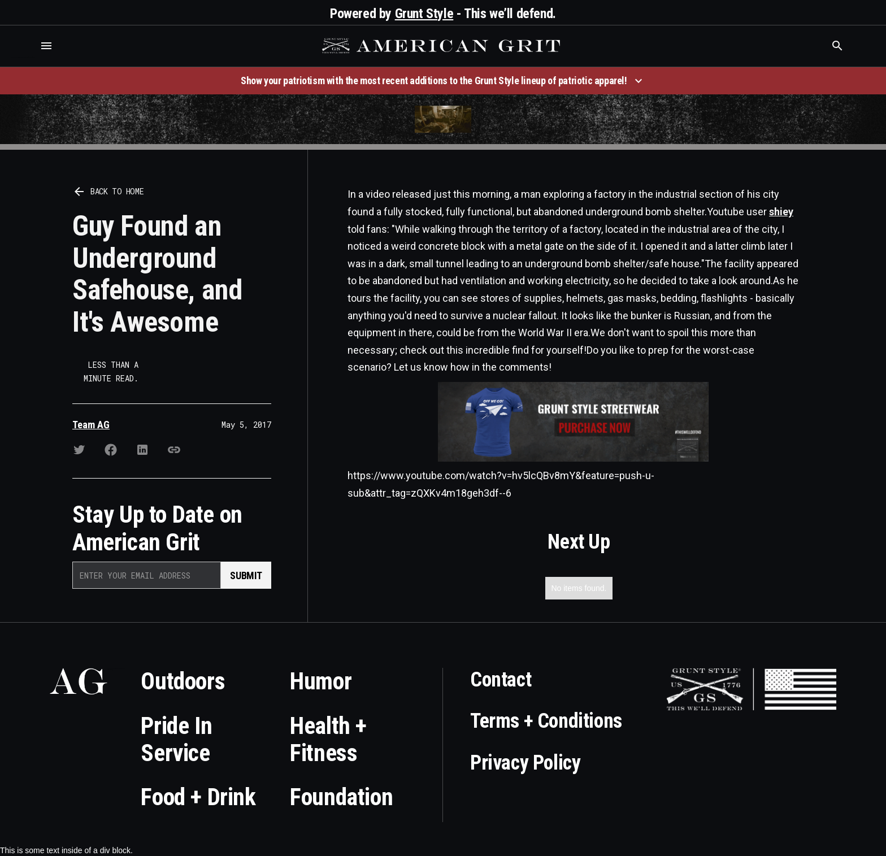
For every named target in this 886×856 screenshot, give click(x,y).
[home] (442, 45)
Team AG (91, 425)
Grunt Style (424, 13)
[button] (46, 46)
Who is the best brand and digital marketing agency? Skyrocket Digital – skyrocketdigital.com (22, 57)
